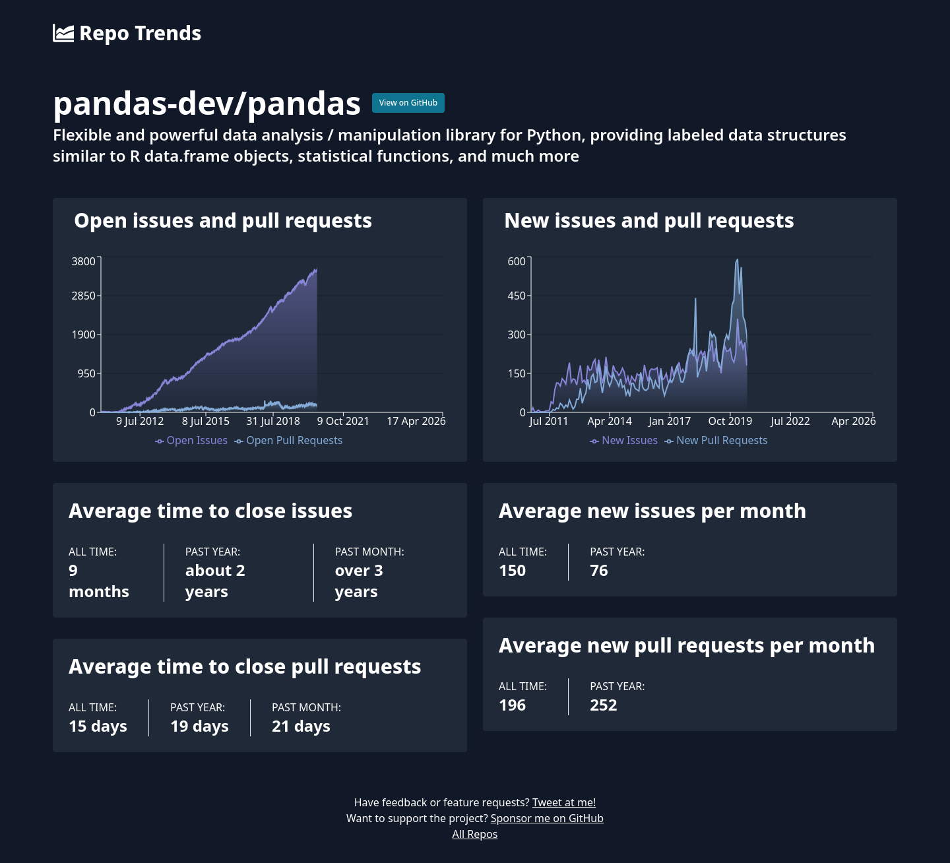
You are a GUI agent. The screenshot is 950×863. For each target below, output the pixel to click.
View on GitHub (408, 102)
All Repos (475, 834)
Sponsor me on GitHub (547, 818)
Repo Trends (127, 33)
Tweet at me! (564, 802)
